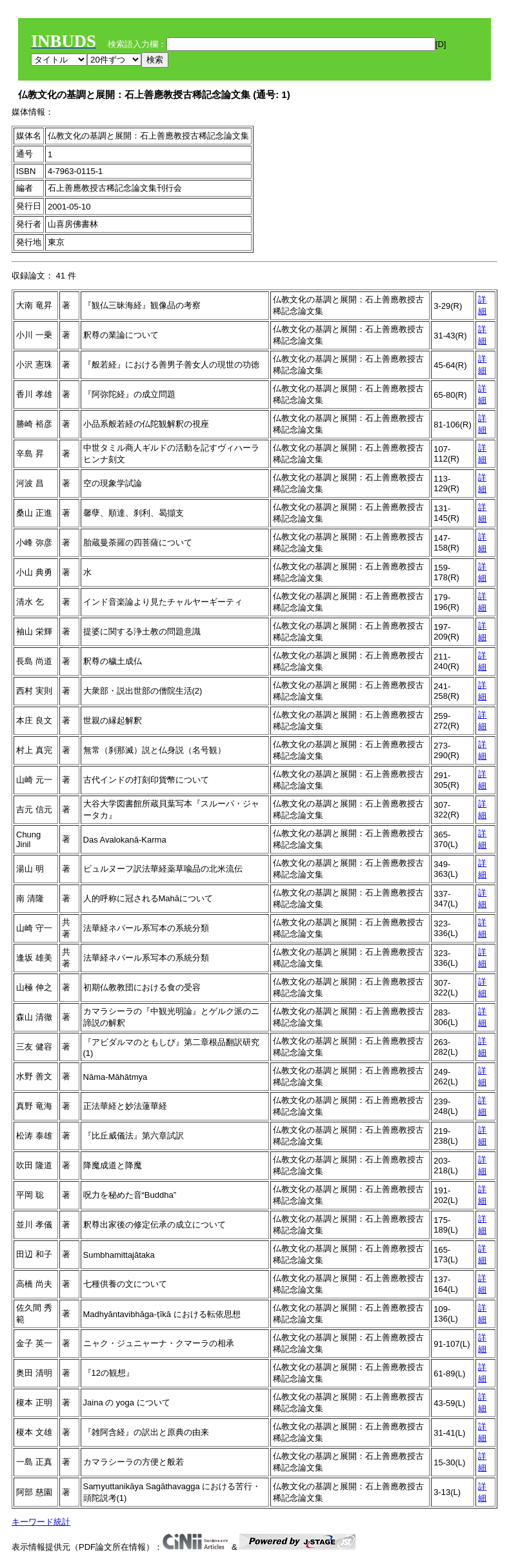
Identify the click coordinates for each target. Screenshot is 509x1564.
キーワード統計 (41, 1522)
